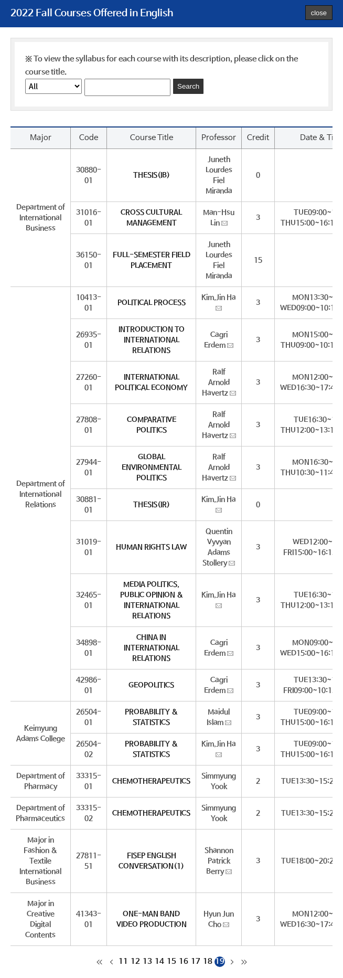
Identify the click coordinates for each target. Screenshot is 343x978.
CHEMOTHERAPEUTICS (151, 781)
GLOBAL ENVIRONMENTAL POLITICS (151, 467)
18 (207, 961)
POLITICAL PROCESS (151, 303)
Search (188, 86)
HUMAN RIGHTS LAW (151, 547)
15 (171, 961)
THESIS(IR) (151, 505)
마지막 (244, 961)
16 (183, 961)
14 (159, 961)
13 (147, 961)
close (319, 13)
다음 (232, 961)
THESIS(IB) (151, 175)
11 (123, 961)
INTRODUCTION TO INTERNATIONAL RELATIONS (152, 340)
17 (195, 961)
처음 (99, 961)
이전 (111, 961)
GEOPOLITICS (151, 685)
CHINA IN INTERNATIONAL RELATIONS (151, 648)
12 (135, 961)
